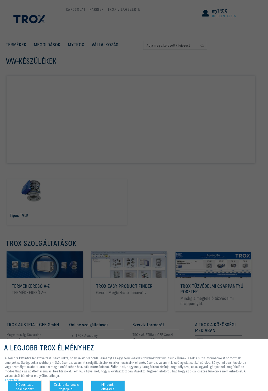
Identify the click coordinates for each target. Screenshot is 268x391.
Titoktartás (12, 380)
